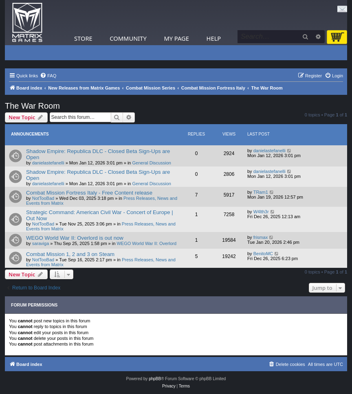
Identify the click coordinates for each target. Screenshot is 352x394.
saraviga (40, 243)
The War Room (32, 105)
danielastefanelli (48, 162)
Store (83, 38)
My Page (176, 38)
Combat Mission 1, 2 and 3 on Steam (70, 254)
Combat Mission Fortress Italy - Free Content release (89, 193)
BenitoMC (263, 253)
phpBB (155, 378)
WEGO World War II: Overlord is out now (74, 238)
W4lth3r (261, 211)
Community (128, 38)
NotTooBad (43, 198)
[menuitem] (48, 76)
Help (214, 38)
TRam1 (260, 192)
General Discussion (151, 162)
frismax (260, 237)
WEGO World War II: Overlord (146, 243)
